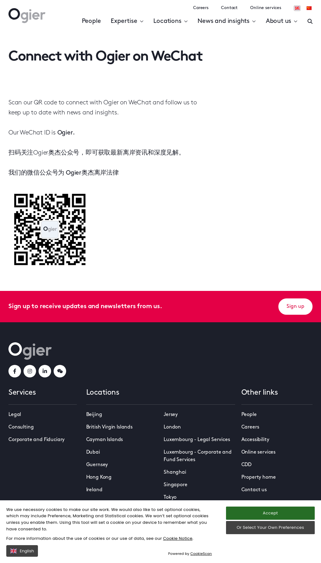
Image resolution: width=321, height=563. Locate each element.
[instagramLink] (30, 371)
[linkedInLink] (45, 371)
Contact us (254, 489)
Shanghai (175, 472)
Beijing (94, 414)
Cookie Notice (177, 538)
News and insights (226, 21)
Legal (14, 414)
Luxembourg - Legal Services (197, 439)
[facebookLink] (14, 371)
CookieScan (201, 553)
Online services (265, 8)
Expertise (127, 21)
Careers (200, 8)
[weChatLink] (60, 371)
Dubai (93, 452)
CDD (246, 464)
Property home (258, 477)
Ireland (94, 489)
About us (281, 21)
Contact (229, 8)
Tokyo (170, 497)
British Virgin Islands (109, 427)
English (22, 551)
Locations (170, 21)
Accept (270, 513)
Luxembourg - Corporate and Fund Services (198, 456)
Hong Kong (99, 477)
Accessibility (255, 439)
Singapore (175, 484)
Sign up (295, 306)
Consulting (21, 427)
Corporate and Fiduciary (36, 439)
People (91, 21)
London (172, 427)
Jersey (171, 414)
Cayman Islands (104, 439)
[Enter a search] (310, 21)
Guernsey (97, 464)
